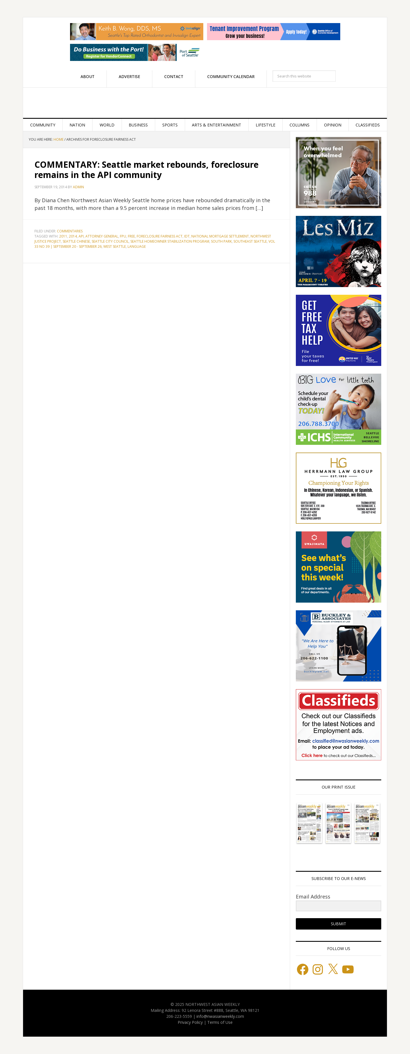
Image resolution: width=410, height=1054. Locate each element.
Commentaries (70, 231)
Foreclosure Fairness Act (160, 236)
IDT (187, 236)
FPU (123, 236)
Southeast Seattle (250, 241)
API (81, 236)
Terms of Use (220, 1022)
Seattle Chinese (76, 241)
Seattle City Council (110, 241)
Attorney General (101, 236)
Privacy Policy (190, 1022)
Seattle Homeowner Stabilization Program (169, 241)
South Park (221, 241)
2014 (73, 236)
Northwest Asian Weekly (205, 103)
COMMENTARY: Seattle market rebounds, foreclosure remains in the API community (146, 170)
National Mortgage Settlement (220, 236)
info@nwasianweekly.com (220, 1016)
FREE (131, 236)
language (137, 246)
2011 (63, 236)
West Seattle (114, 246)
